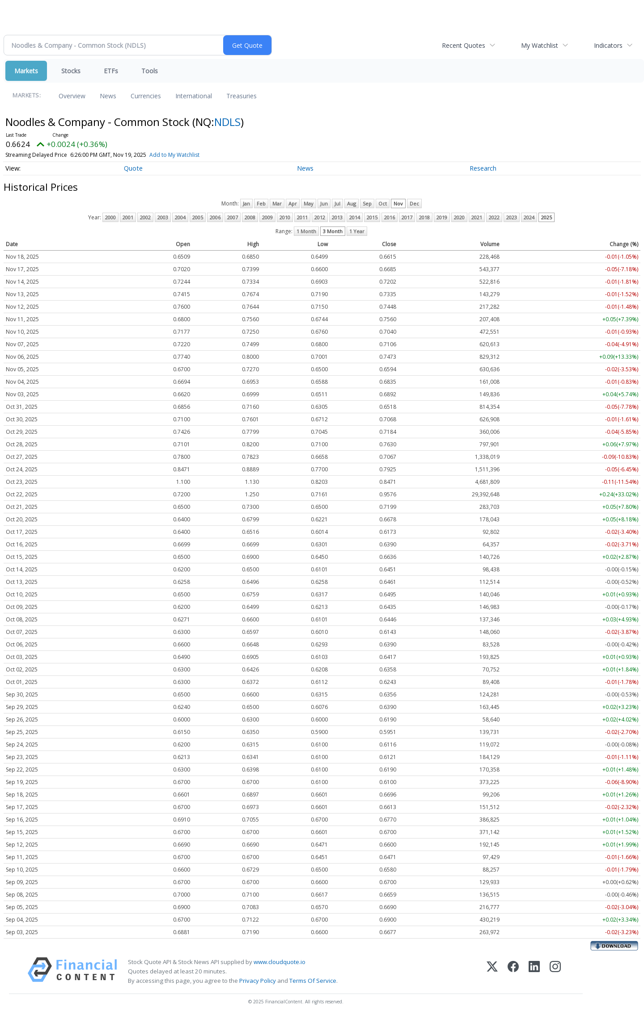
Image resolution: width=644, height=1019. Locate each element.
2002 (145, 217)
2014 (354, 217)
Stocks (70, 71)
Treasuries (241, 96)
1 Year (356, 231)
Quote (133, 168)
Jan (246, 203)
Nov (398, 203)
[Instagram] (555, 971)
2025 (546, 217)
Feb (261, 203)
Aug (351, 203)
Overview (72, 96)
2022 (494, 217)
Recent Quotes (463, 45)
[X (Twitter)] (492, 971)
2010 (285, 217)
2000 (110, 217)
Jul (337, 203)
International (193, 96)
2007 (232, 217)
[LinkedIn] (534, 971)
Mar (277, 203)
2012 (319, 217)
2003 (162, 217)
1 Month (306, 231)
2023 (511, 217)
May (309, 203)
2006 (215, 217)
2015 (372, 217)
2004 (180, 217)
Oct (382, 203)
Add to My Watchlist (174, 155)
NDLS (227, 121)
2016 (389, 217)
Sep (367, 203)
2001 (128, 217)
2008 (250, 217)
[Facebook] (513, 971)
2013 (337, 217)
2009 (267, 217)
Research (483, 168)
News (108, 96)
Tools (149, 71)
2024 (529, 217)
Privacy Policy (257, 981)
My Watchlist (539, 45)
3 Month (333, 231)
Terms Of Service (312, 981)
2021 (476, 217)
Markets (26, 71)
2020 (459, 217)
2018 (424, 217)
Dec (414, 203)
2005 (197, 217)
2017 (407, 217)
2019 (441, 217)
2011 (302, 217)
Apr (292, 203)
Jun (324, 203)
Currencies (146, 96)
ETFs (111, 71)
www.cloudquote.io (279, 962)
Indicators (608, 45)
